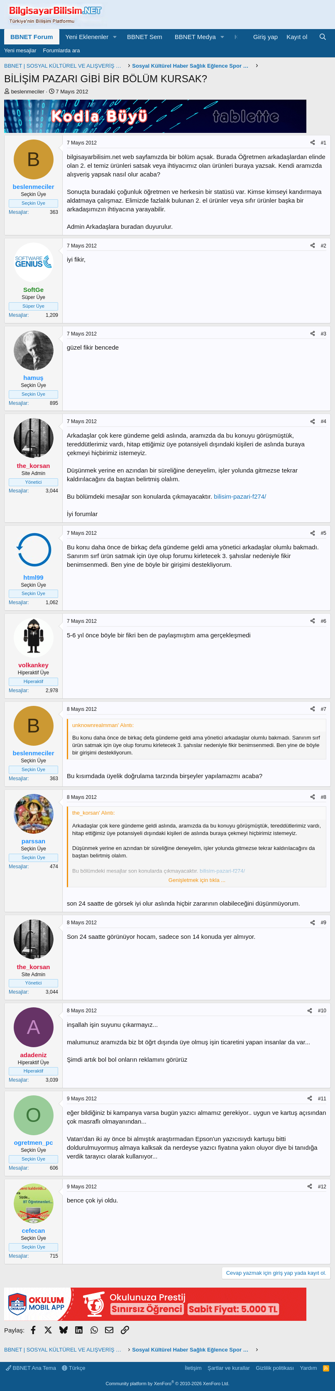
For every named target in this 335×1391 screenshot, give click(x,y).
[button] (115, 36)
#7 (323, 709)
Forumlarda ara (61, 50)
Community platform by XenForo (168, 1383)
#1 (323, 143)
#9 (323, 923)
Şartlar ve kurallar (229, 1368)
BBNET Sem (144, 36)
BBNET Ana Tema (31, 1368)
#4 (323, 421)
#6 (323, 621)
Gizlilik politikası (275, 1368)
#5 (323, 533)
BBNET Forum (31, 36)
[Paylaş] (312, 143)
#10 (322, 1011)
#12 (322, 1187)
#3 (323, 334)
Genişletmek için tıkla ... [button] (197, 880)
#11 (322, 1099)
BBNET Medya (195, 36)
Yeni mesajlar (20, 50)
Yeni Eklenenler (87, 36)
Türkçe (73, 1368)
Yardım (308, 1368)
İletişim (193, 1368)
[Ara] (323, 36)
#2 (323, 246)
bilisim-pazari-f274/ (240, 496)
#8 (323, 797)
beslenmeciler (27, 91)
